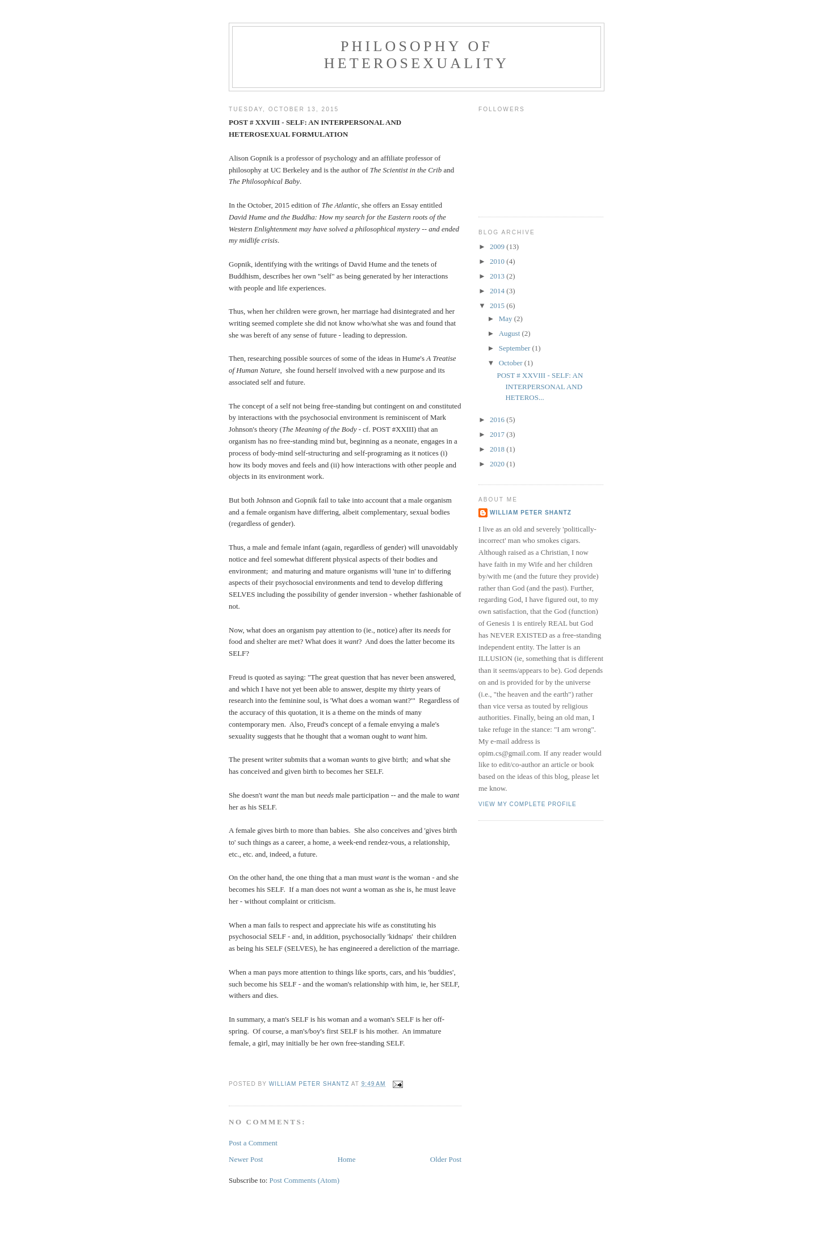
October (511, 363)
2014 (498, 290)
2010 (498, 261)
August (510, 333)
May (506, 318)
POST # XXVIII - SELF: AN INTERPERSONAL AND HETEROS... (540, 386)
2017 (498, 434)
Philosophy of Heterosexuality (416, 54)
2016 (498, 419)
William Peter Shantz (531, 512)
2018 (498, 449)
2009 (498, 246)
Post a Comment (253, 1143)
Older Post (445, 1159)
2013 (498, 276)
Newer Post (246, 1159)
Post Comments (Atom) (305, 1180)
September (515, 348)
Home (347, 1159)
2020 (498, 464)
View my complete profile (527, 804)
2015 (498, 305)
